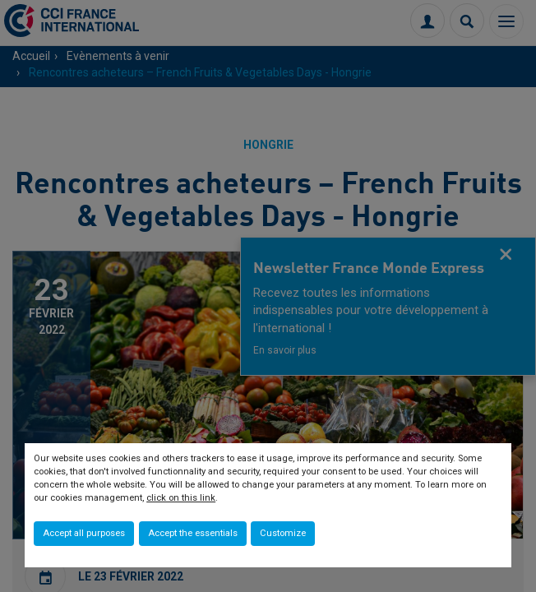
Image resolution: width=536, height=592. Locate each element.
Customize (283, 533)
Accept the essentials (193, 533)
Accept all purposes (84, 533)
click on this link (180, 498)
